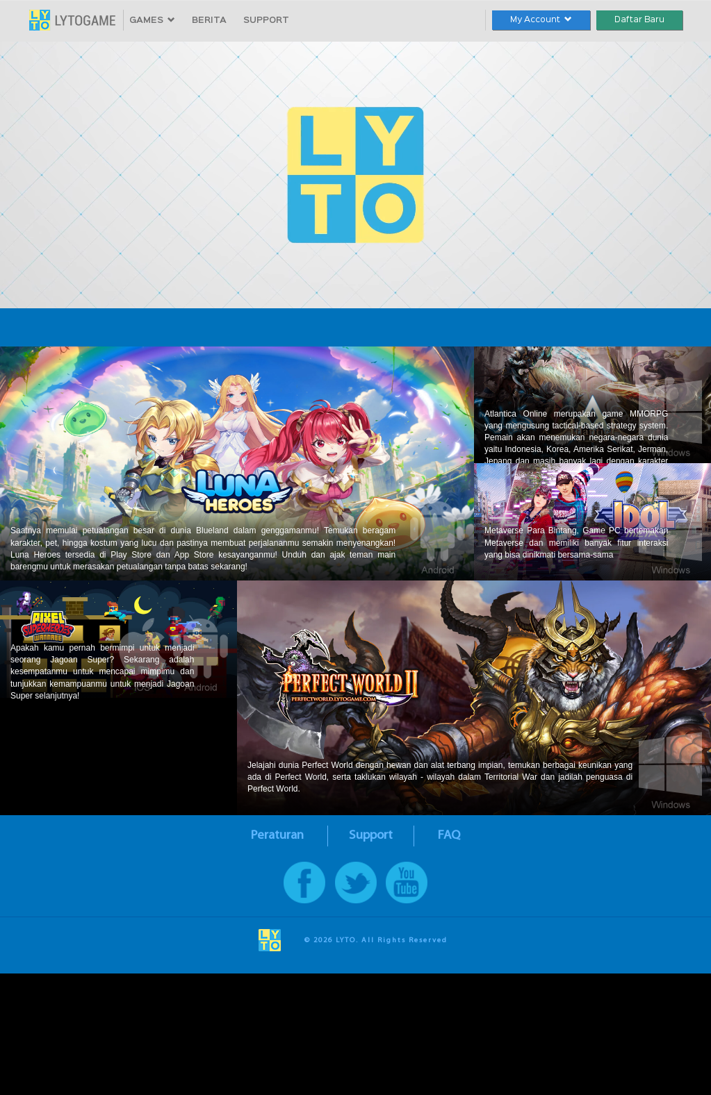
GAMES (152, 20)
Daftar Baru (639, 20)
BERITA (209, 20)
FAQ (449, 835)
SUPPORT (266, 20)
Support (371, 835)
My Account (541, 20)
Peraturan (277, 835)
